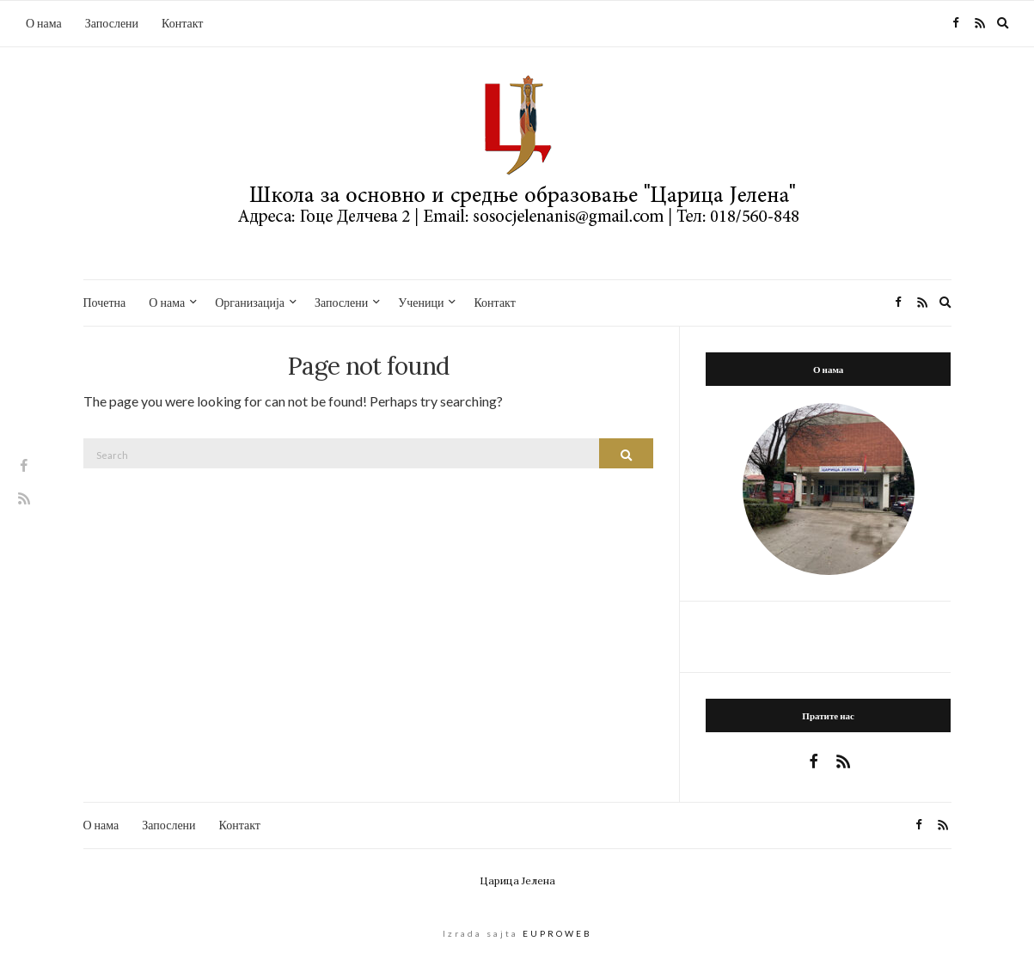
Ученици (421, 302)
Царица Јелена (517, 881)
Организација (250, 302)
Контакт (182, 22)
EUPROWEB (557, 933)
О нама (44, 22)
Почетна (104, 302)
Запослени (111, 22)
